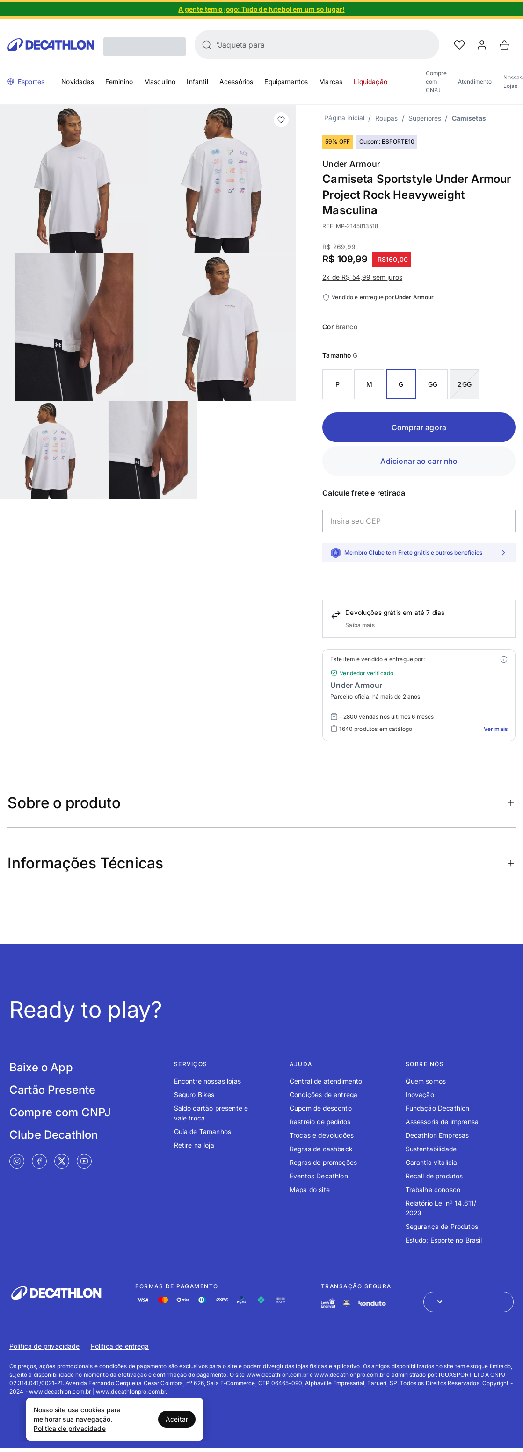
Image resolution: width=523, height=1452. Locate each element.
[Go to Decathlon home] (50, 45)
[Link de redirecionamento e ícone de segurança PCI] (346, 1303)
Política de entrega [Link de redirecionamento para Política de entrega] (120, 1346)
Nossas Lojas (513, 81)
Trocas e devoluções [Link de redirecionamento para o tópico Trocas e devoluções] (322, 1135)
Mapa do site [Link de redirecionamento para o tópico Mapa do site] (310, 1189)
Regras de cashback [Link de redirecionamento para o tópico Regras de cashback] (321, 1149)
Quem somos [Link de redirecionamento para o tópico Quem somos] (426, 1081)
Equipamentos (286, 82)
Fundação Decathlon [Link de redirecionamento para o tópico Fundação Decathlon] (438, 1108)
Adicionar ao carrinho (418, 461)
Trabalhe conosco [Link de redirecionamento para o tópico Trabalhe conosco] (433, 1189)
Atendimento (475, 81)
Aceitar (177, 1419)
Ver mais (496, 728)
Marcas (330, 82)
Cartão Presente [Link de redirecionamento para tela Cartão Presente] (52, 1090)
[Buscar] (206, 45)
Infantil (197, 82)
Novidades (77, 82)
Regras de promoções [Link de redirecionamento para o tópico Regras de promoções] (323, 1162)
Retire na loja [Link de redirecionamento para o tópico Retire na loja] (194, 1145)
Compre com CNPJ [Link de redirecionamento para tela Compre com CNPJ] (60, 1112)
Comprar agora (419, 427)
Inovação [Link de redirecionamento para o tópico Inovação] (420, 1094)
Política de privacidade (70, 1428)
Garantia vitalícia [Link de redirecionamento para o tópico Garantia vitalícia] (432, 1162)
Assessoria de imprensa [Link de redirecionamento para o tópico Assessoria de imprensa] (442, 1122)
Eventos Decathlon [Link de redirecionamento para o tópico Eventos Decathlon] (319, 1176)
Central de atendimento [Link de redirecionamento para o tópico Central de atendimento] (326, 1081)
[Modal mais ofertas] (504, 659)
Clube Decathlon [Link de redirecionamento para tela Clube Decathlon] (53, 1134)
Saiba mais (360, 624)
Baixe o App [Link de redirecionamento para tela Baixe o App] (41, 1067)
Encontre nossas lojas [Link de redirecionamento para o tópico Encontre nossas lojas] (207, 1081)
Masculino (159, 82)
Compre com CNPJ (436, 82)
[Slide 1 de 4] (261, 9)
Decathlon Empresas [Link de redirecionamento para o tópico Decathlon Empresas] (437, 1135)
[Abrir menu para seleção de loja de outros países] (468, 1302)
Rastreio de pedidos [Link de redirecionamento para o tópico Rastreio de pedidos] (320, 1122)
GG (432, 384)
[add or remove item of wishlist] (281, 119)
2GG (464, 384)
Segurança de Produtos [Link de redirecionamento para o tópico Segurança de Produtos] (442, 1226)
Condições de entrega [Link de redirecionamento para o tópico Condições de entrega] (323, 1094)
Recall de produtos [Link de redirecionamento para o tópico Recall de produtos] (434, 1176)
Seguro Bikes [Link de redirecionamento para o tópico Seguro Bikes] (194, 1094)
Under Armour (351, 164)
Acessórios (236, 82)
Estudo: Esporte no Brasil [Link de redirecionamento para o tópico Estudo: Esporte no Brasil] (444, 1240)
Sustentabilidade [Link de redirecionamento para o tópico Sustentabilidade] (431, 1149)
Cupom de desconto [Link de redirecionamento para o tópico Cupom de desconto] (321, 1108)
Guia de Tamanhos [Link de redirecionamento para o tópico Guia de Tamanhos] (203, 1131)
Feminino (119, 82)
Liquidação (370, 82)
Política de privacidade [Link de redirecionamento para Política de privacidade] (44, 1346)
